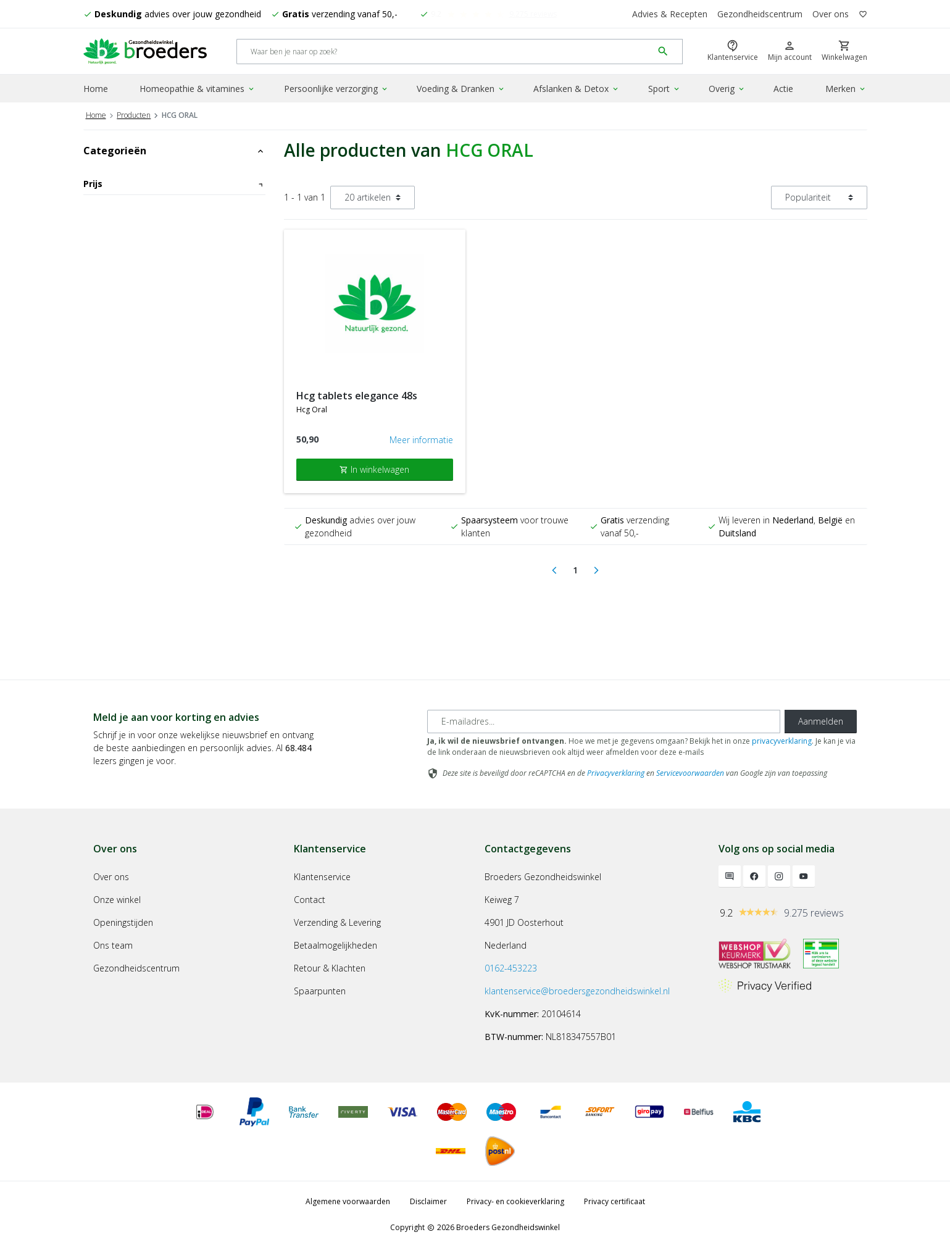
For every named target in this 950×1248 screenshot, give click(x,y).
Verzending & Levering (337, 922)
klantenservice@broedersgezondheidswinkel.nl (577, 991)
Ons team (113, 945)
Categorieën (174, 150)
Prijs (174, 183)
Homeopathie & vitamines (198, 88)
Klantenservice (322, 877)
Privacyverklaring (615, 773)
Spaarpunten (320, 991)
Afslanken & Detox (576, 88)
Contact (309, 899)
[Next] (596, 570)
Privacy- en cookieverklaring (515, 1201)
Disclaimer (428, 1201)
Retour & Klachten (329, 968)
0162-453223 (511, 968)
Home (95, 88)
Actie (783, 88)
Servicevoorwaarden (690, 773)
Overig (727, 88)
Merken (846, 88)
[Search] (444, 51)
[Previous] (554, 570)
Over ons (830, 14)
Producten (134, 115)
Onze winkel (117, 899)
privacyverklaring (782, 741)
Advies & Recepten (669, 14)
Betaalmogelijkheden (335, 945)
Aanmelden (820, 721)
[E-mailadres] (603, 721)
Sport (664, 88)
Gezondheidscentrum (759, 14)
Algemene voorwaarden (348, 1201)
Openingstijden (123, 922)
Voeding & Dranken (461, 88)
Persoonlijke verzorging (336, 88)
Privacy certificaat (614, 1201)
